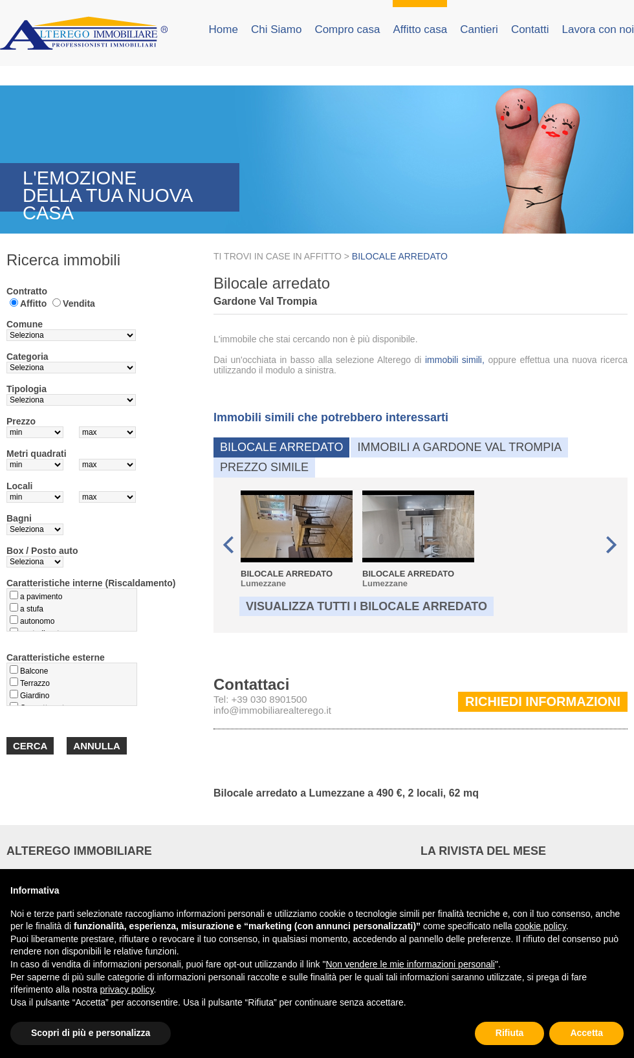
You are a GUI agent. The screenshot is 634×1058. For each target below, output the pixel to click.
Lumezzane (297, 539)
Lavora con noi (598, 29)
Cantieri (479, 29)
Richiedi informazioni (542, 701)
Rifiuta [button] (510, 1033)
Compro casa (347, 29)
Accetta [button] (586, 1033)
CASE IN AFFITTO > (309, 256)
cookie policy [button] (540, 926)
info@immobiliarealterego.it (272, 710)
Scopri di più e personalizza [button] (90, 1033)
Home (223, 29)
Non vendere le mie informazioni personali (409, 964)
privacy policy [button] (127, 989)
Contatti (530, 29)
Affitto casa (420, 29)
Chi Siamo (276, 29)
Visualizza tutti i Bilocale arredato (366, 606)
